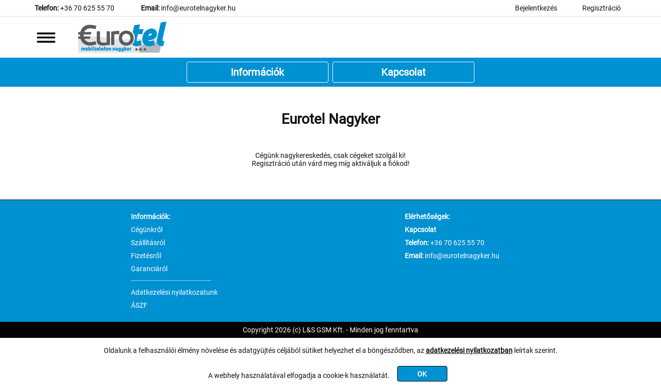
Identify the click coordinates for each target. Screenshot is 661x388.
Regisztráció (601, 8)
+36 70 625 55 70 (87, 8)
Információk (257, 72)
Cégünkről (146, 230)
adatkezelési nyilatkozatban (469, 350)
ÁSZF (139, 305)
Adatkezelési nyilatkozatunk (174, 292)
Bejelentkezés (536, 8)
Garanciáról (149, 269)
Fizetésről (146, 256)
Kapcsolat (403, 72)
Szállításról (148, 243)
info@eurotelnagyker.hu (198, 8)
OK (422, 374)
